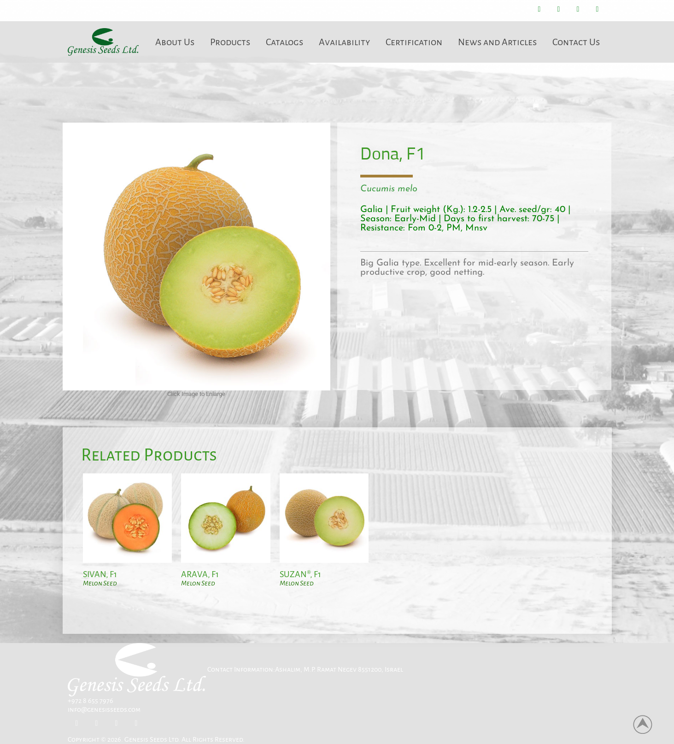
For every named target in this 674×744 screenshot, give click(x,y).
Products (230, 42)
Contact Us (576, 42)
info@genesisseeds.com (104, 709)
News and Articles (497, 42)
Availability (344, 42)
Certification (414, 42)
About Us (174, 42)
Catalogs (284, 42)
